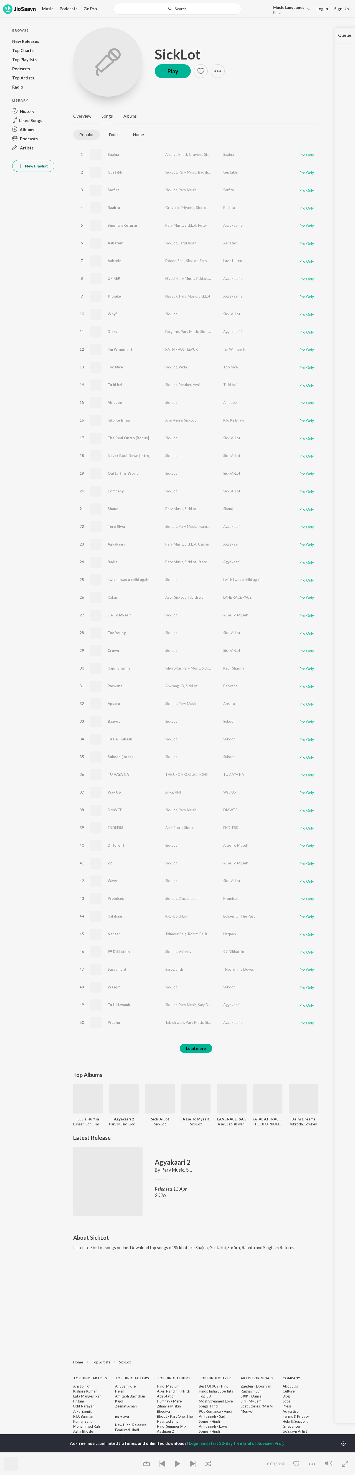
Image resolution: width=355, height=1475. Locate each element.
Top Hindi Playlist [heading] (216, 1378)
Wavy (112, 881)
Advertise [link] (290, 1411)
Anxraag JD (174, 686)
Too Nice (115, 367)
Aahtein (114, 261)
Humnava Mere (169, 1401)
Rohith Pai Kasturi (202, 934)
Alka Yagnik (82, 1411)
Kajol (119, 1401)
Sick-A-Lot (231, 314)
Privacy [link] (303, 1416)
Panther (185, 385)
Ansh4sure (173, 420)
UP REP (114, 278)
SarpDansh (187, 243)
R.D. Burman (83, 1416)
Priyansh (187, 207)
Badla (112, 562)
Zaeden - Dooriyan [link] (256, 1386)
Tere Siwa (116, 526)
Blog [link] (286, 1396)
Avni (196, 385)
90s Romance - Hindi (215, 1411)
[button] (290, 9)
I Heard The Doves (238, 969)
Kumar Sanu (82, 1421)
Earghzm (172, 331)
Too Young (117, 633)
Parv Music (187, 172)
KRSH (169, 916)
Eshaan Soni (174, 261)
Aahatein (115, 243)
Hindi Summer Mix (171, 1426)
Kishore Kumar (85, 1391)
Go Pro (90, 8)
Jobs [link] (286, 1401)
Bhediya (163, 1411)
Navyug (171, 296)
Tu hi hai (115, 385)
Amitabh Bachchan (130, 1396)
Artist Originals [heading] (257, 1378)
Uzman (203, 544)
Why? (112, 314)
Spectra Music (220, 278)
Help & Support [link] (295, 1421)
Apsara (114, 703)
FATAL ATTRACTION (267, 1119)
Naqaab (114, 934)
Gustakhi (115, 172)
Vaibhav (185, 951)
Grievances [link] (292, 1426)
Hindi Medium (168, 1386)
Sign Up (341, 8)
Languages (288, 7)
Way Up (114, 792)
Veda (183, 367)
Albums (130, 115)
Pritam (78, 1401)
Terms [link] (288, 1416)
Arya (169, 792)
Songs (107, 115)
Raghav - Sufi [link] (251, 1391)
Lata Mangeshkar (87, 1396)
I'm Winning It (120, 349)
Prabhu (114, 1022)
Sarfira (113, 190)
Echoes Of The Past (239, 916)
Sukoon (229, 721)
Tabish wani (196, 597)
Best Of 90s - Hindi (214, 1386)
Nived (170, 278)
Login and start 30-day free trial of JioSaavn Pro (237, 1443)
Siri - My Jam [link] (251, 1401)
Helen (119, 1391)
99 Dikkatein (119, 951)
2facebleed (207, 562)
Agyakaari (231, 526)
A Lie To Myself (235, 615)
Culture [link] (289, 1391)
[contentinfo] (196, 1419)
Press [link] (287, 1406)
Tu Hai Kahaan (120, 739)
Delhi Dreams (303, 1119)
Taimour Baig (175, 934)
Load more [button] (196, 1048)
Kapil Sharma (119, 668)
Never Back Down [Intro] (129, 455)
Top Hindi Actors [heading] (132, 1378)
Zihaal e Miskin (169, 1406)
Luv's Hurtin (232, 261)
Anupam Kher (126, 1386)
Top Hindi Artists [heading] (90, 1378)
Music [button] (48, 8)
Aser (169, 597)
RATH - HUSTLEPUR (181, 349)
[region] (195, 1362)
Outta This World (123, 473)
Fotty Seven (207, 225)
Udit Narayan (84, 1406)
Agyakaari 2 (233, 225)
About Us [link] (290, 1386)
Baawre (114, 721)
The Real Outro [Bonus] (128, 438)
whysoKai (173, 668)
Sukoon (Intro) (120, 757)
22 (110, 863)
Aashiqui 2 (165, 1431)
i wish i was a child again (128, 579)
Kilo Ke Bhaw (119, 420)
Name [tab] (138, 134)
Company (116, 491)
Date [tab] (113, 134)
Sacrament (117, 969)
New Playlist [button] (33, 166)
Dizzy (112, 331)
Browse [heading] (122, 1417)
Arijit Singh (81, 1386)
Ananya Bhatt (176, 154)
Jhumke (114, 296)
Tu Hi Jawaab (119, 1005)
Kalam (113, 597)
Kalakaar (115, 916)
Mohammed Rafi (86, 1426)
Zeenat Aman (126, 1406)
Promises (116, 898)
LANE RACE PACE (237, 597)
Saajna (113, 154)
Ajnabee (115, 402)
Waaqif (114, 987)
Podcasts (68, 8)
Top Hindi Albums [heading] (174, 1378)
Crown (113, 650)
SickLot (178, 54)
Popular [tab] (86, 134)
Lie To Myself (119, 615)
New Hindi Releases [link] (130, 1425)
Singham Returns (123, 225)
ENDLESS (115, 827)
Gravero (195, 154)
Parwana (115, 686)
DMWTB (115, 810)
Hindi (277, 12)
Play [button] (172, 71)
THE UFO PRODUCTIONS (186, 774)
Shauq (113, 509)
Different (116, 845)
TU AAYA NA (118, 774)
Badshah (205, 172)
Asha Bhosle (83, 1431)
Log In (322, 8)
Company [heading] (291, 1378)
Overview (82, 115)
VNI (178, 792)
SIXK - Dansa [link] (251, 1396)
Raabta (114, 207)
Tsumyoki (206, 526)
